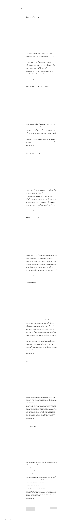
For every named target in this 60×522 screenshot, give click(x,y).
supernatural (33, 2)
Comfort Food (31, 283)
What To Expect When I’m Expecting (39, 87)
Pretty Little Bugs (32, 218)
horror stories (13, 5)
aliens (47, 2)
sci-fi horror (5, 8)
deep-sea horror (13, 8)
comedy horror (30, 5)
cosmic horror (22, 5)
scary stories (5, 5)
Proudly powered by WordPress (9, 519)
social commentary (50, 5)
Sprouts (29, 361)
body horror (16, 2)
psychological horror (7, 2)
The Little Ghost (32, 426)
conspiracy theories (40, 5)
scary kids (53, 2)
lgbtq (20, 8)
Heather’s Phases (32, 17)
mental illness (41, 2)
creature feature (24, 2)
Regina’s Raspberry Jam (34, 153)
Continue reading (30, 79)
